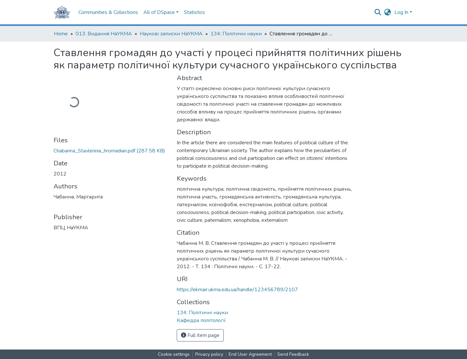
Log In (401, 12)
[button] (387, 12)
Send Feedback (293, 354)
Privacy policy (209, 354)
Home (61, 33)
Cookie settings (174, 354)
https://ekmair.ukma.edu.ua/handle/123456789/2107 (237, 289)
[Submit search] (378, 12)
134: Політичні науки (236, 33)
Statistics (194, 12)
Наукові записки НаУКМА (171, 33)
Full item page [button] (200, 335)
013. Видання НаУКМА (104, 33)
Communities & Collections (108, 12)
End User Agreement (250, 354)
